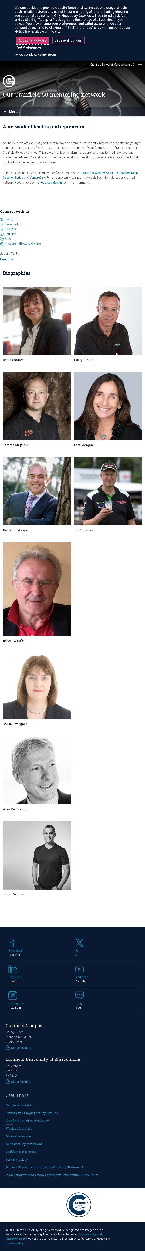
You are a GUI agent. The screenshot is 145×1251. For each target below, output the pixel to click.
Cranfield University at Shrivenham (43, 1059)
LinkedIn (10, 229)
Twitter (9, 219)
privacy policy (14, 1243)
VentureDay (37, 177)
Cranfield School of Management (110, 64)
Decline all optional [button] (68, 40)
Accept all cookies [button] (32, 40)
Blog (8, 239)
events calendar (51, 182)
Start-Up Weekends (96, 173)
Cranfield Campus (24, 1025)
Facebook (12, 224)
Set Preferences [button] (29, 47)
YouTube (10, 234)
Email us (6, 259)
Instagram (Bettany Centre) (23, 243)
